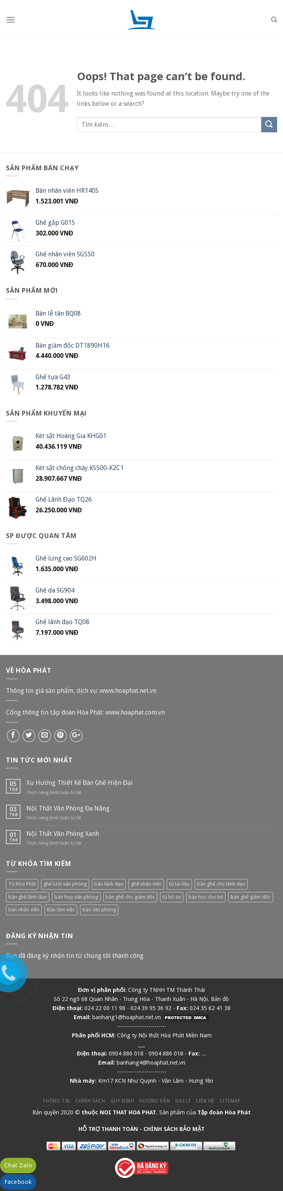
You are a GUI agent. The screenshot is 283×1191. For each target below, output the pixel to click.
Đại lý (183, 1101)
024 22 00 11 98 (104, 1008)
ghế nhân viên (146, 884)
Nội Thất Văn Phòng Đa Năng (68, 808)
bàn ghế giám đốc (250, 897)
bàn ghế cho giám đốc (130, 897)
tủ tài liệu (179, 884)
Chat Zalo (18, 1165)
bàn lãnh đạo (108, 884)
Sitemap (230, 1101)
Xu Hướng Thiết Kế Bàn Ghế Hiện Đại (79, 782)
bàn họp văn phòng (76, 897)
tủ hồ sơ (171, 897)
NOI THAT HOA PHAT (128, 1112)
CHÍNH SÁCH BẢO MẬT (174, 1129)
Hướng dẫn (155, 1101)
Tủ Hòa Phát (22, 884)
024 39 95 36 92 (150, 1008)
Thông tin (56, 1101)
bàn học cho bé (205, 897)
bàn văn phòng (99, 910)
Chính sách (90, 1101)
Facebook (18, 1181)
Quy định (122, 1101)
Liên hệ (205, 1101)
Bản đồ (220, 999)
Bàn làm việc (61, 910)
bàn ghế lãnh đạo (27, 897)
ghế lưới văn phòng (65, 884)
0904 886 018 (126, 1053)
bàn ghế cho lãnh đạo (221, 884)
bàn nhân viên (23, 910)
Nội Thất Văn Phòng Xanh (62, 833)
